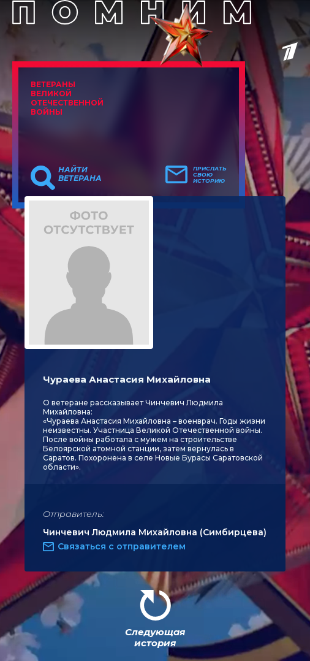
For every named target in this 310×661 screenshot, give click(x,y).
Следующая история (155, 637)
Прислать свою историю (210, 175)
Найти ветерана (80, 174)
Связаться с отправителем (122, 546)
